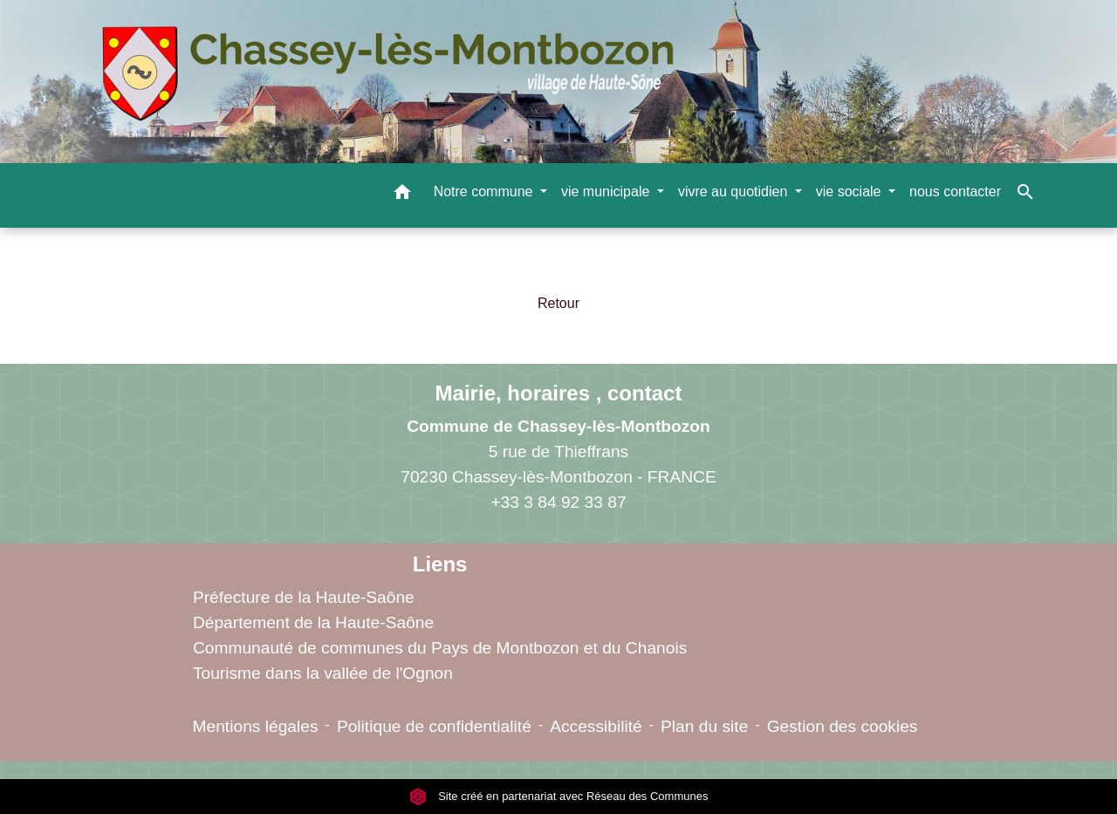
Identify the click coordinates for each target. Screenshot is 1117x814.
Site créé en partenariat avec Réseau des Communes (559, 796)
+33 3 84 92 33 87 (558, 502)
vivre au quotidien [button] (734, 191)
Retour (558, 303)
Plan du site (704, 726)
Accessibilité (596, 726)
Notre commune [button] (485, 191)
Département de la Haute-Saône (313, 622)
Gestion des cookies (842, 726)
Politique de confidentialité (434, 726)
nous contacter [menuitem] (955, 191)
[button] (402, 194)
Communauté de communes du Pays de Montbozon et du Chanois (440, 648)
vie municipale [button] (607, 191)
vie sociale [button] (850, 191)
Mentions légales (256, 726)
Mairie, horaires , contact (558, 393)
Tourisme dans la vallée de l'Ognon (323, 673)
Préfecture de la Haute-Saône (304, 597)
